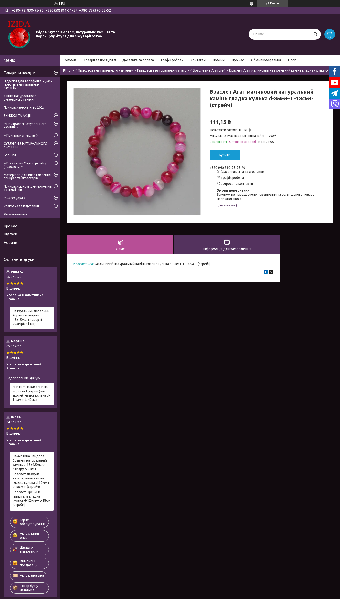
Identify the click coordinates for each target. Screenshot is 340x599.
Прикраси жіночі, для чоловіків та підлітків (28, 188)
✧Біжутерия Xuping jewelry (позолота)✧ (25, 165)
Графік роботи (172, 60)
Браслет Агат (84, 264)
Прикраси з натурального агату (161, 70)
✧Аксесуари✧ (15, 198)
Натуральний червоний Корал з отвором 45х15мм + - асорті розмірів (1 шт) (31, 317)
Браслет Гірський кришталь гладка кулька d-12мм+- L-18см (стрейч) (31, 498)
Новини (219, 60)
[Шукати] (315, 34)
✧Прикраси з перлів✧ (21, 135)
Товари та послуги (98, 60)
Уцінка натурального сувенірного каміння (20, 97)
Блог (292, 60)
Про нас (238, 60)
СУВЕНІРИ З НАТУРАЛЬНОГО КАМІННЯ (26, 145)
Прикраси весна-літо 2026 (24, 107)
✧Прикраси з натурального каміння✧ (104, 70)
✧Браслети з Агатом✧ (208, 70)
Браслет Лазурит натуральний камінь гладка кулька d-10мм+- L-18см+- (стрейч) (31, 480)
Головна (70, 60)
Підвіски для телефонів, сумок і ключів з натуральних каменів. (28, 84)
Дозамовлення (15, 214)
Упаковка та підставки (21, 206)
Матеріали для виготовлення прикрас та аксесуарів (27, 176)
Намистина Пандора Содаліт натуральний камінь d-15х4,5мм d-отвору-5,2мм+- (30, 462)
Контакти (198, 60)
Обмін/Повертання (266, 60)
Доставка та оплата (138, 60)
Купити (224, 155)
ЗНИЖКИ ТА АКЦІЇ (17, 116)
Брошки (10, 155)
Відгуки (10, 234)
